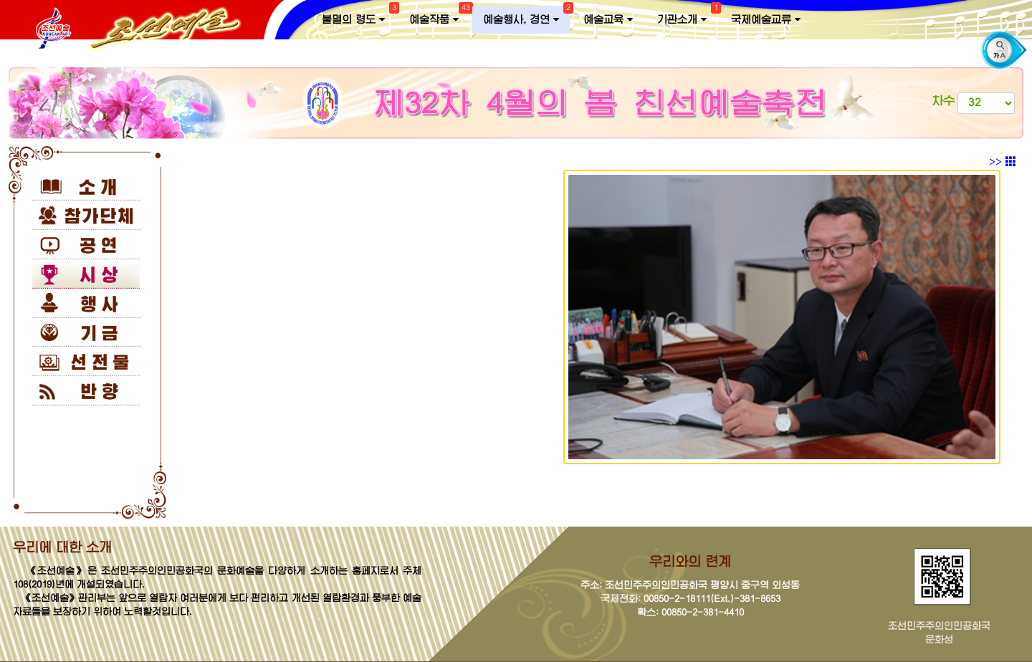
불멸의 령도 (359, 16)
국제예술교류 (766, 19)
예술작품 (439, 16)
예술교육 (608, 19)
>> (1002, 162)
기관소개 (687, 16)
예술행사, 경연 (526, 16)
